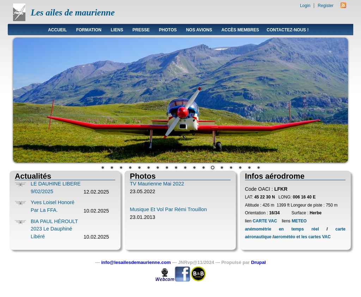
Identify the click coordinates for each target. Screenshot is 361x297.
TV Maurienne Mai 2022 (157, 184)
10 (185, 168)
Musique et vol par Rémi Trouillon (168, 209)
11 (194, 168)
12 (203, 168)
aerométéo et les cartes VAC (302, 236)
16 (240, 168)
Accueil (57, 29)
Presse (141, 29)
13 (212, 168)
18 (258, 168)
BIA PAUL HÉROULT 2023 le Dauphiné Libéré (54, 229)
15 (231, 168)
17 (249, 168)
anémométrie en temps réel (282, 229)
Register (326, 5)
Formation (89, 29)
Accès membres (240, 29)
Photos (168, 29)
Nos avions (199, 29)
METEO (298, 221)
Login (305, 5)
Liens (117, 29)
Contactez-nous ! (287, 29)
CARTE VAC (265, 221)
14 (222, 168)
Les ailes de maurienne (73, 12)
